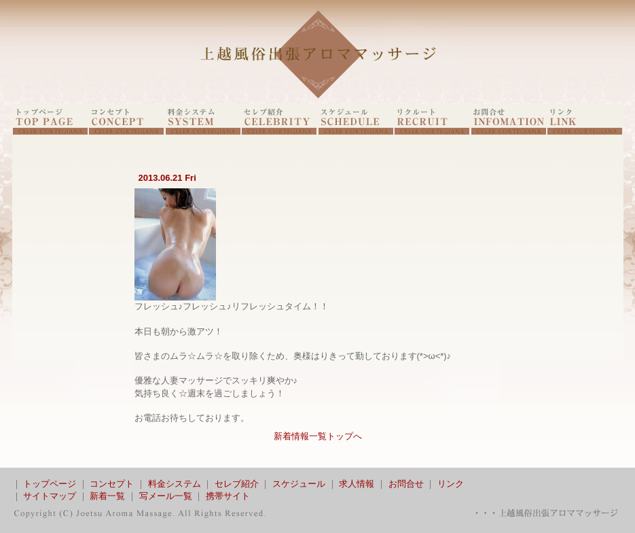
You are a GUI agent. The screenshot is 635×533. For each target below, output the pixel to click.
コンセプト (112, 484)
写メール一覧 (165, 496)
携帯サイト (228, 496)
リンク (450, 484)
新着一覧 (107, 496)
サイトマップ (49, 496)
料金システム (174, 484)
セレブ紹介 (237, 484)
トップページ (49, 484)
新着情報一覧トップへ (318, 436)
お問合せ (406, 484)
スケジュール (298, 484)
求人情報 (356, 484)
